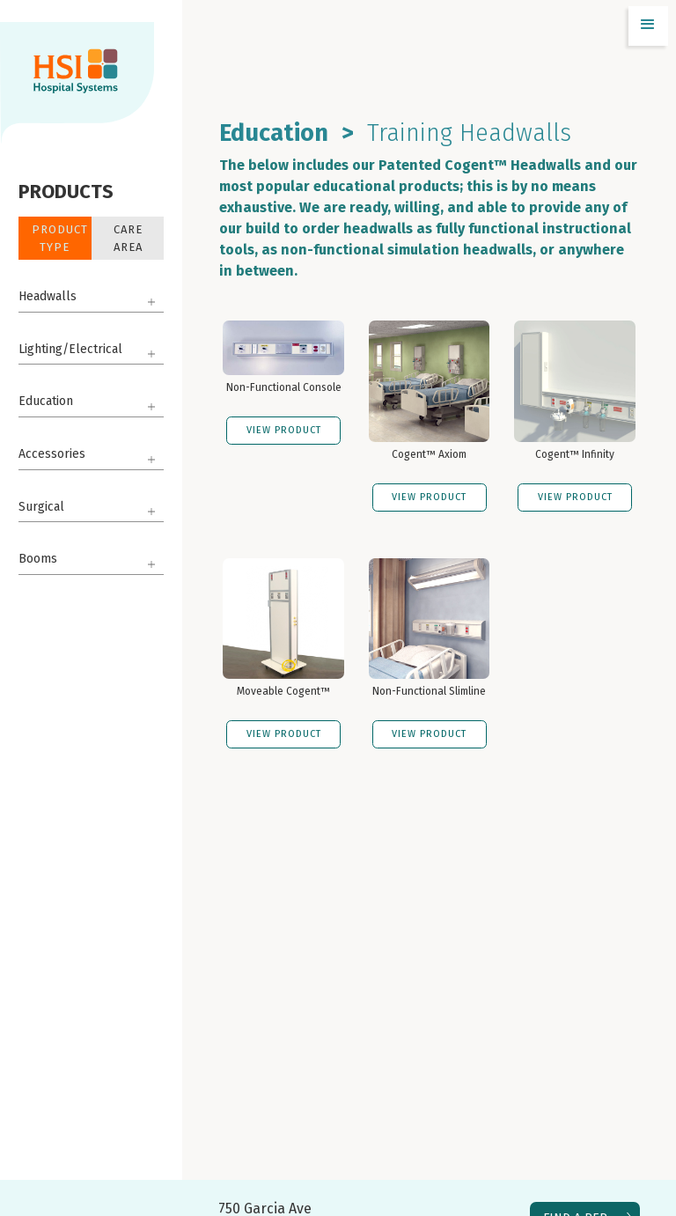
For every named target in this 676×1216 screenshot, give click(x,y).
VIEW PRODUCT (283, 430)
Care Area (128, 238)
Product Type (60, 238)
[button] (648, 26)
